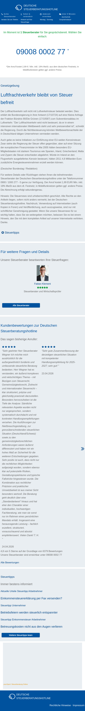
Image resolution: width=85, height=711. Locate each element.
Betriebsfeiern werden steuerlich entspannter (29, 612)
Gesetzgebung (10, 85)
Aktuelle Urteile (8, 591)
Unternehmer (19, 605)
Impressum (78, 705)
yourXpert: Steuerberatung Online (16, 684)
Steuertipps (10, 232)
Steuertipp (22, 591)
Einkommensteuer (21, 619)
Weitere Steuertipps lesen (21, 635)
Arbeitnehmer (35, 591)
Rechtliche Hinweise (60, 705)
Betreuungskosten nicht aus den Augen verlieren (31, 626)
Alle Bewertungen (10, 562)
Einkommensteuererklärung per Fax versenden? (31, 598)
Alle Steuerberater (21, 305)
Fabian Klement (42, 284)
